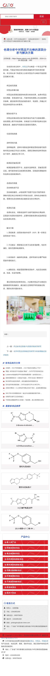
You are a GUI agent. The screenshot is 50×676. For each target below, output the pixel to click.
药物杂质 (45, 641)
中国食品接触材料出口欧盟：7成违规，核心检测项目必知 (25, 400)
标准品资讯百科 (33, 39)
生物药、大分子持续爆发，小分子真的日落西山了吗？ (23, 368)
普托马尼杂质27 (25, 487)
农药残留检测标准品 (15, 559)
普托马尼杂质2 (25, 467)
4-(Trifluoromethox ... (25, 446)
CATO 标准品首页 (20, 39)
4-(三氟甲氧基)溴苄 (25, 508)
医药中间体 (11, 593)
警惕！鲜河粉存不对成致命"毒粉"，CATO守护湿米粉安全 (24, 371)
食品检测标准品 (13, 553)
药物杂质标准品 (13, 548)
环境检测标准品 (13, 576)
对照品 (24, 67)
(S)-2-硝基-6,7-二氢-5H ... (25, 529)
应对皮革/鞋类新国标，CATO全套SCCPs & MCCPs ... (23, 384)
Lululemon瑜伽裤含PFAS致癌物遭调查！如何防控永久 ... (24, 374)
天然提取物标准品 (14, 582)
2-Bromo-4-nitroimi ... (25, 425)
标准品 (31, 641)
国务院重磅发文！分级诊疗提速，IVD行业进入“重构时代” (24, 378)
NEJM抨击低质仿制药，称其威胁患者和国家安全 (22, 381)
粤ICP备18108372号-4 (9, 638)
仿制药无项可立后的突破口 (15, 396)
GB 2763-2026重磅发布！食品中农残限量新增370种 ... (24, 393)
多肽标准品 (11, 587)
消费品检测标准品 (14, 570)
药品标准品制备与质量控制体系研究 (27, 346)
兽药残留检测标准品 (15, 565)
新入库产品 (11, 542)
